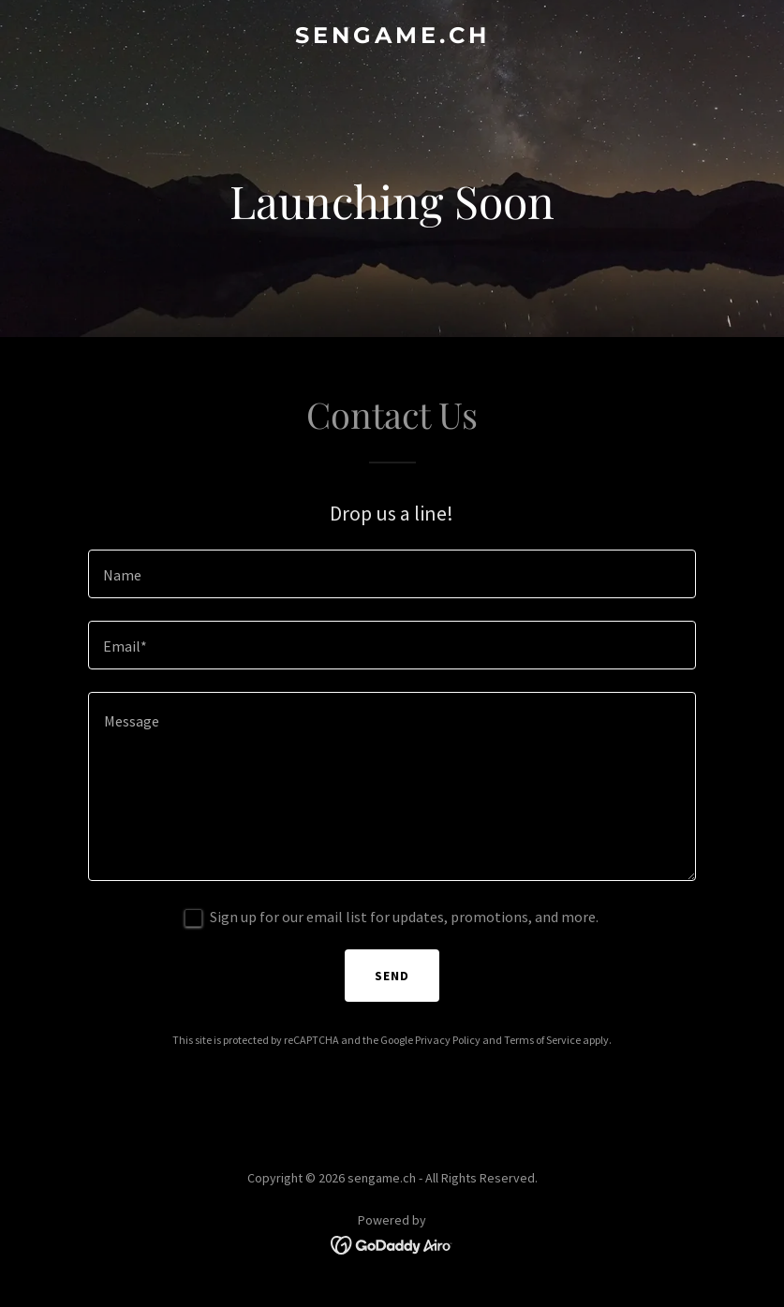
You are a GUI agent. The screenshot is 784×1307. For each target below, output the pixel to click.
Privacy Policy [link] (448, 1040)
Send (392, 975)
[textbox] (392, 574)
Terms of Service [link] (542, 1040)
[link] (392, 37)
